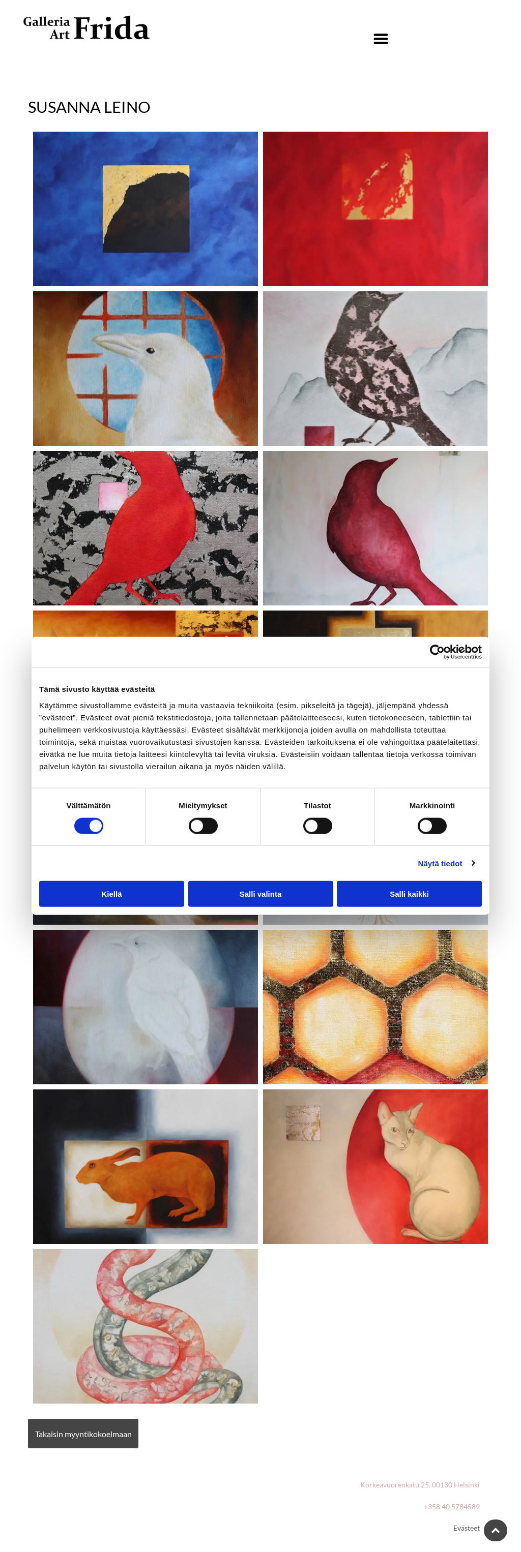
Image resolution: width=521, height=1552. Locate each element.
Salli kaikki (409, 894)
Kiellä (111, 894)
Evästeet (466, 1528)
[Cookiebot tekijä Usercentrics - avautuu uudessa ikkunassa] (437, 652)
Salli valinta (261, 894)
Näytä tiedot (440, 863)
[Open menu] (380, 38)
